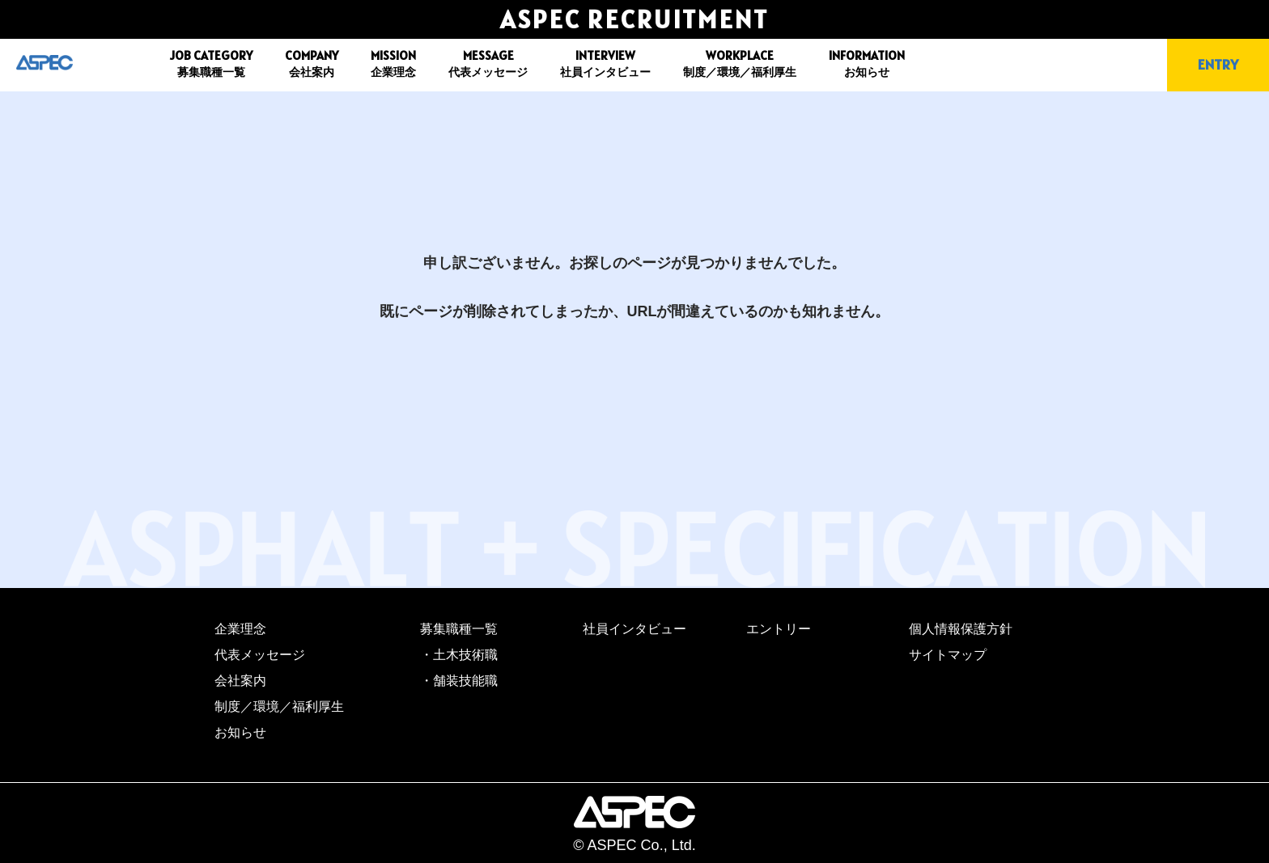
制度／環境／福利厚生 (279, 706)
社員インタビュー (634, 629)
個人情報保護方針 (960, 629)
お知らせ (240, 732)
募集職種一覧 (459, 629)
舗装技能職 (465, 680)
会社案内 (240, 680)
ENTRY (1218, 64)
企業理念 (240, 629)
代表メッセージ (259, 655)
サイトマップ (948, 655)
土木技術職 (465, 655)
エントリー (778, 629)
